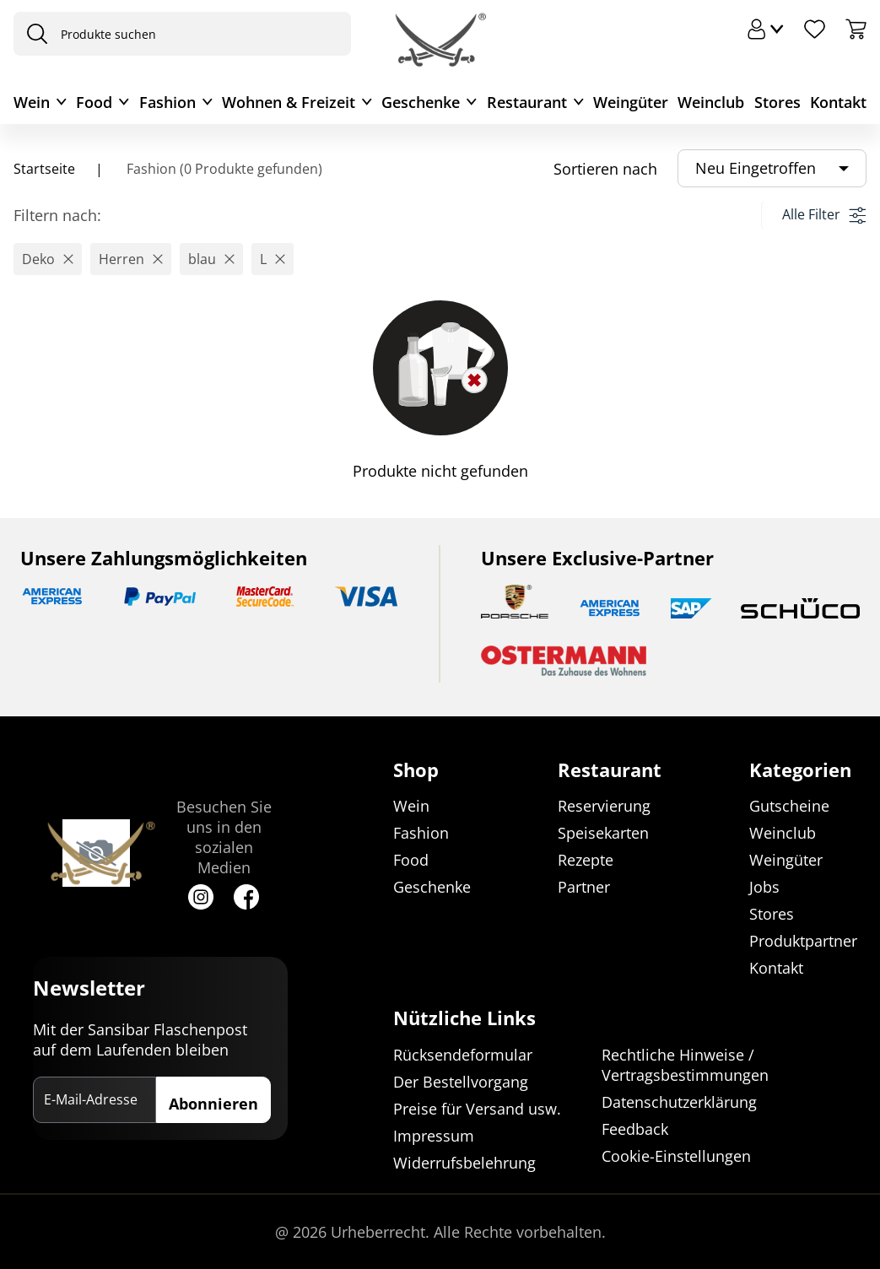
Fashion (167, 102)
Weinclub (711, 102)
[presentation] (32, 34)
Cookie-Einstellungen (676, 1156)
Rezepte (585, 860)
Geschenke (420, 102)
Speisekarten (603, 834)
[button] (47, 259)
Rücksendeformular (462, 1055)
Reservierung (604, 806)
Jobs (764, 888)
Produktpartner (803, 942)
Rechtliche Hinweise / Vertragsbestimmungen (685, 1065)
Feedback (635, 1129)
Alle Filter (824, 214)
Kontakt (838, 102)
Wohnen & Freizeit (288, 102)
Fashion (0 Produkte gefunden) (222, 168)
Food (94, 102)
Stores (777, 102)
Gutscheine (789, 806)
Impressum (433, 1136)
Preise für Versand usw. (477, 1109)
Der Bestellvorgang (460, 1082)
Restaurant (527, 102)
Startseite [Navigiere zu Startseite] (44, 168)
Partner (584, 888)
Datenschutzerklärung (679, 1102)
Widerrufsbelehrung (464, 1163)
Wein (31, 102)
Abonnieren (213, 1104)
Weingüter (630, 102)
